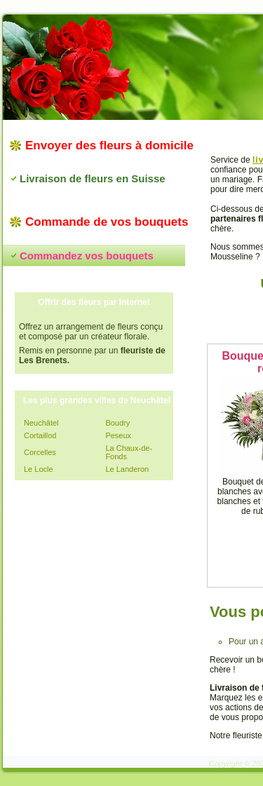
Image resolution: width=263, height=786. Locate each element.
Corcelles (40, 452)
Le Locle (38, 469)
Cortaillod (40, 435)
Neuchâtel (41, 423)
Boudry (117, 423)
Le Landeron (127, 469)
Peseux (118, 435)
